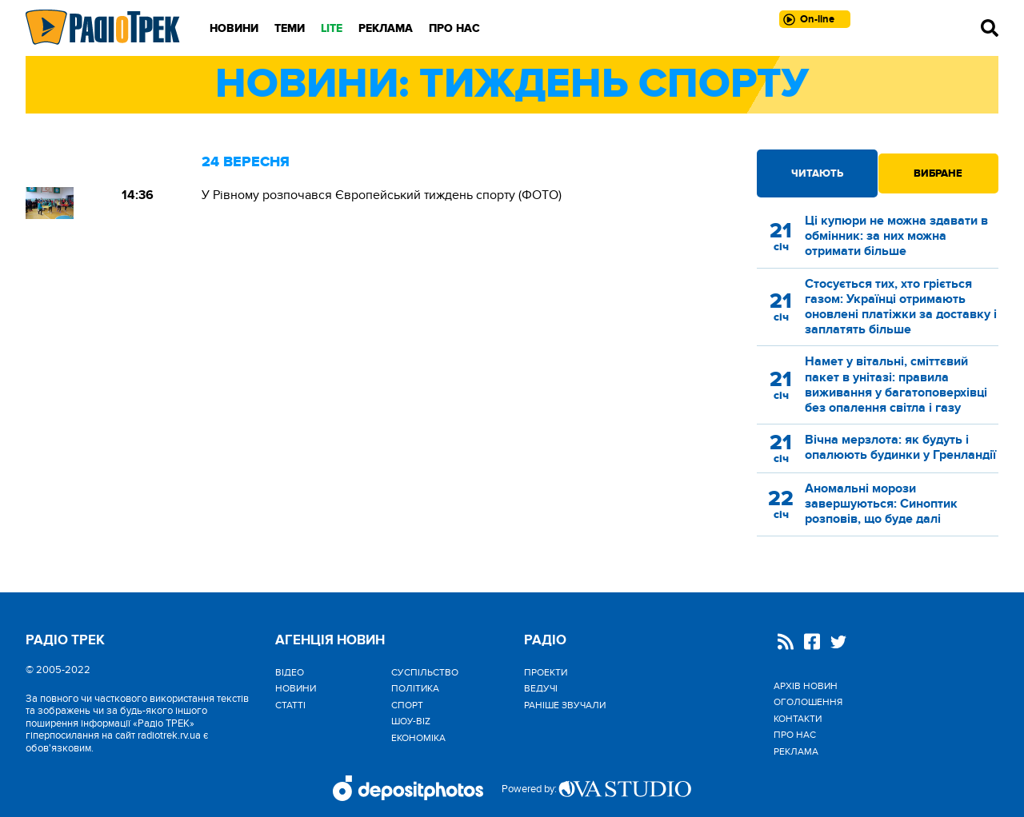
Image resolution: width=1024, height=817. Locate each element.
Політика (415, 688)
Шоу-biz (410, 721)
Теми (289, 28)
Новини (234, 28)
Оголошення (808, 701)
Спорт (407, 705)
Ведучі (541, 688)
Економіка (418, 737)
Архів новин (806, 685)
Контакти (798, 718)
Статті (290, 705)
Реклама (385, 28)
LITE (331, 28)
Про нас (454, 28)
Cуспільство (424, 672)
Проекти (545, 672)
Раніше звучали (565, 705)
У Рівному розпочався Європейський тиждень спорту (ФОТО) (382, 195)
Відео (289, 672)
